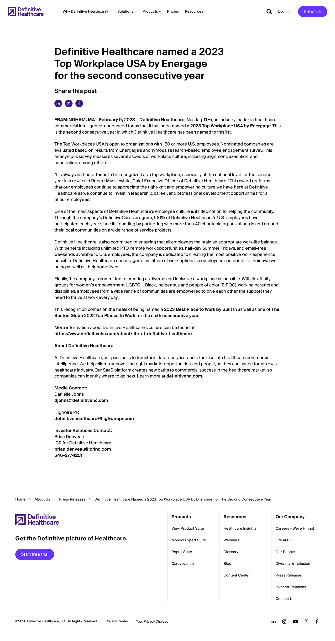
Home (20, 499)
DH (207, 120)
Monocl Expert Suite (189, 540)
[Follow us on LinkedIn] (274, 621)
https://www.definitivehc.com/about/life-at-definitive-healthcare (123, 334)
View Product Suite (188, 528)
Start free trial (34, 554)
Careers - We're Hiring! (295, 528)
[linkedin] (58, 103)
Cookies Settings (152, 622)
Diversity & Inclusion (293, 563)
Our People (285, 552)
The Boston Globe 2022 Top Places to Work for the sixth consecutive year (166, 312)
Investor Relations (291, 587)
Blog (227, 563)
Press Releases (72, 499)
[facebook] (79, 103)
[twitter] (69, 103)
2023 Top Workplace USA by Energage (230, 126)
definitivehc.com (184, 376)
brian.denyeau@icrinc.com (82, 449)
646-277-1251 (68, 455)
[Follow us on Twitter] (306, 621)
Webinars (231, 540)
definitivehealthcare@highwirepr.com (94, 418)
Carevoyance (183, 563)
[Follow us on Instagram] (284, 621)
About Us (42, 499)
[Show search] (267, 11)
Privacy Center (117, 621)
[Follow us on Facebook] (317, 621)
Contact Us (285, 598)
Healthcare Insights (240, 528)
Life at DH (284, 540)
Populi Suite (182, 552)
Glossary (231, 552)
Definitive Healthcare (161, 120)
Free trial (313, 11)
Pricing (173, 11)
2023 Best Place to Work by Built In (200, 309)
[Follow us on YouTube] (295, 621)
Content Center (237, 575)
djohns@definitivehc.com (81, 400)
